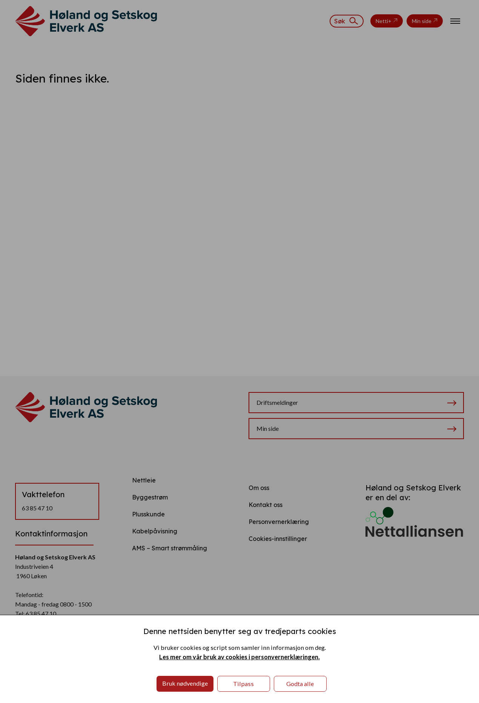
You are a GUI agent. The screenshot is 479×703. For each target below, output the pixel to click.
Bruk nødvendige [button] (185, 683)
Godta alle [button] (300, 683)
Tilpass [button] (243, 683)
